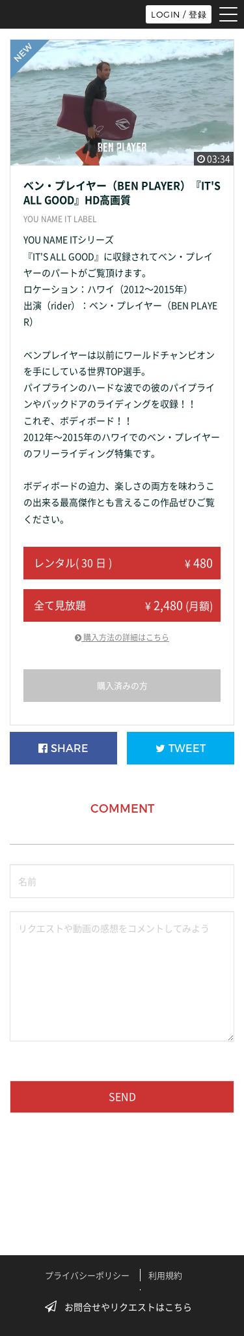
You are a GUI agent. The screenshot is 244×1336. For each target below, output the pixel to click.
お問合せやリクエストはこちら (122, 1306)
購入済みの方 (122, 685)
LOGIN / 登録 (178, 14)
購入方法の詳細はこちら (122, 637)
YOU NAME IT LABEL (60, 219)
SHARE (63, 748)
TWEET (181, 748)
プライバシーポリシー (87, 1275)
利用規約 (165, 1275)
